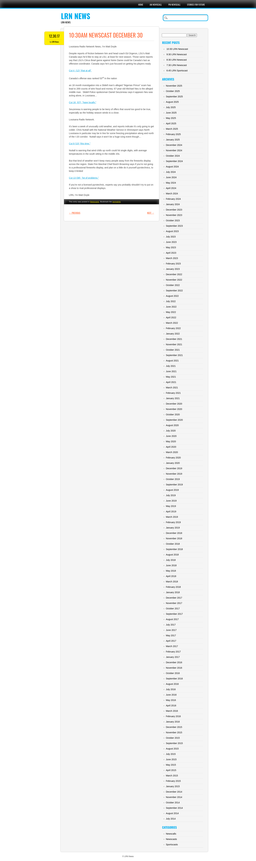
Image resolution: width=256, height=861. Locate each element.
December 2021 (174, 339)
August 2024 (172, 166)
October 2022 (173, 285)
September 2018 (174, 549)
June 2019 (171, 500)
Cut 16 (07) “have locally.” (82, 102)
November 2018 (174, 538)
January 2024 (173, 204)
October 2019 (173, 479)
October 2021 (173, 350)
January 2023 (173, 269)
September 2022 (174, 290)
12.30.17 (54, 36)
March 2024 (172, 193)
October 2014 (173, 802)
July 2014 (171, 818)
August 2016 (172, 684)
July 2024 (171, 172)
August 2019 (172, 490)
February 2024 (173, 199)
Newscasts (94, 202)
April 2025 (171, 123)
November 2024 (174, 150)
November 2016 (174, 667)
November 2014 (174, 797)
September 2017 (174, 614)
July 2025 (171, 107)
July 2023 (171, 236)
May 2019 (171, 506)
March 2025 (172, 129)
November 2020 (174, 409)
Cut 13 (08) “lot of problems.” (84, 178)
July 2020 (171, 430)
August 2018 (172, 554)
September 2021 (174, 355)
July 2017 (171, 624)
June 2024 (171, 177)
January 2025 (173, 139)
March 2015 (172, 775)
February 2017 (173, 651)
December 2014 (174, 791)
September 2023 (174, 226)
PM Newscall (174, 4)
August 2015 (172, 748)
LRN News (75, 16)
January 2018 (173, 592)
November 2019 (174, 473)
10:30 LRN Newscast (177, 49)
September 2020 (174, 420)
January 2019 (173, 527)
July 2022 (171, 301)
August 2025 (172, 102)
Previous (74, 212)
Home (140, 4)
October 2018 (173, 544)
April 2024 (171, 188)
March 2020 (172, 452)
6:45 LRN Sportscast (177, 70)
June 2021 (171, 371)
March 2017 (172, 646)
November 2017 (174, 603)
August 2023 (172, 231)
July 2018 (171, 560)
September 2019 (174, 484)
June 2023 (171, 242)
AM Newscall (156, 4)
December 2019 (174, 468)
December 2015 (174, 727)
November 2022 (174, 279)
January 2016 (173, 721)
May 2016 (171, 700)
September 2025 (174, 96)
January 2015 (173, 786)
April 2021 (171, 382)
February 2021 (173, 393)
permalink (116, 202)
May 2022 (171, 312)
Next (150, 212)
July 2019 (171, 495)
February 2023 (173, 263)
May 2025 (171, 118)
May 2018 (171, 570)
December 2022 (174, 274)
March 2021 (172, 387)
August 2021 (172, 360)
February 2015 (173, 781)
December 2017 (174, 597)
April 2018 (171, 576)
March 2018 (172, 581)
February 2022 (173, 328)
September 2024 (174, 161)
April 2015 (171, 770)
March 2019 (172, 517)
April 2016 (171, 705)
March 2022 (172, 323)
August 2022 (172, 296)
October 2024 (173, 155)
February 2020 (173, 457)
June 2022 (171, 306)
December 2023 (174, 209)
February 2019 (173, 522)
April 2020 (171, 447)
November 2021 (174, 344)
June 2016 (171, 694)
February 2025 (173, 134)
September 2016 (174, 678)
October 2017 (173, 608)
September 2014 (174, 808)
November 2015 (174, 732)
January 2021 (173, 398)
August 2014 (172, 813)
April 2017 (171, 641)
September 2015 (174, 743)
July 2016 (171, 689)
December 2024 (174, 145)
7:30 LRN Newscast (177, 65)
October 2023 (173, 220)
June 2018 (171, 565)
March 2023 (172, 258)
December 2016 (174, 662)
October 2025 (173, 91)
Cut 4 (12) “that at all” (80, 70)
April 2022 (171, 317)
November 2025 (174, 85)
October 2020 (173, 414)
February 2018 (173, 587)
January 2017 (173, 657)
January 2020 (173, 463)
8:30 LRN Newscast (177, 59)
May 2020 (171, 441)
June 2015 (171, 759)
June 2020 (171, 436)
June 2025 (171, 112)
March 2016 (172, 711)
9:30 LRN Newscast (177, 54)
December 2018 (174, 533)
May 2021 (171, 376)
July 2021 (171, 366)
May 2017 (171, 635)
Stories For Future (196, 4)
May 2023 (171, 247)
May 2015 (171, 765)
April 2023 (171, 253)
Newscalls (171, 833)
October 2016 (173, 673)
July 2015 (171, 754)
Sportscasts (172, 844)
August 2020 (172, 425)
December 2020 (174, 403)
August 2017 (172, 619)
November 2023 (174, 215)
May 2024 (171, 182)
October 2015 (173, 738)
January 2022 (173, 333)
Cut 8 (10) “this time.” (79, 143)
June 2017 (171, 630)
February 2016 (173, 716)
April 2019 (171, 511)
